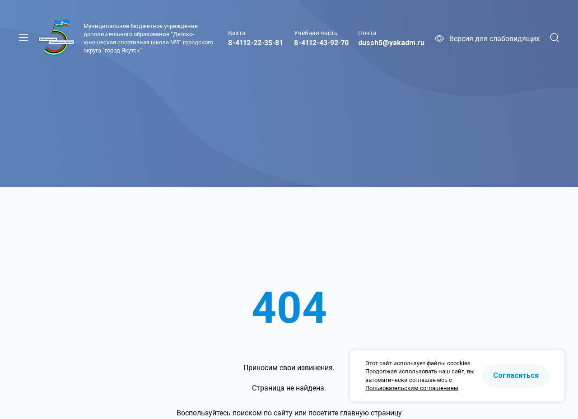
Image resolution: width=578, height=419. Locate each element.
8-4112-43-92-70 (321, 42)
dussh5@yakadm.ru (391, 42)
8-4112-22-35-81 (255, 42)
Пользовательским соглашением (411, 388)
